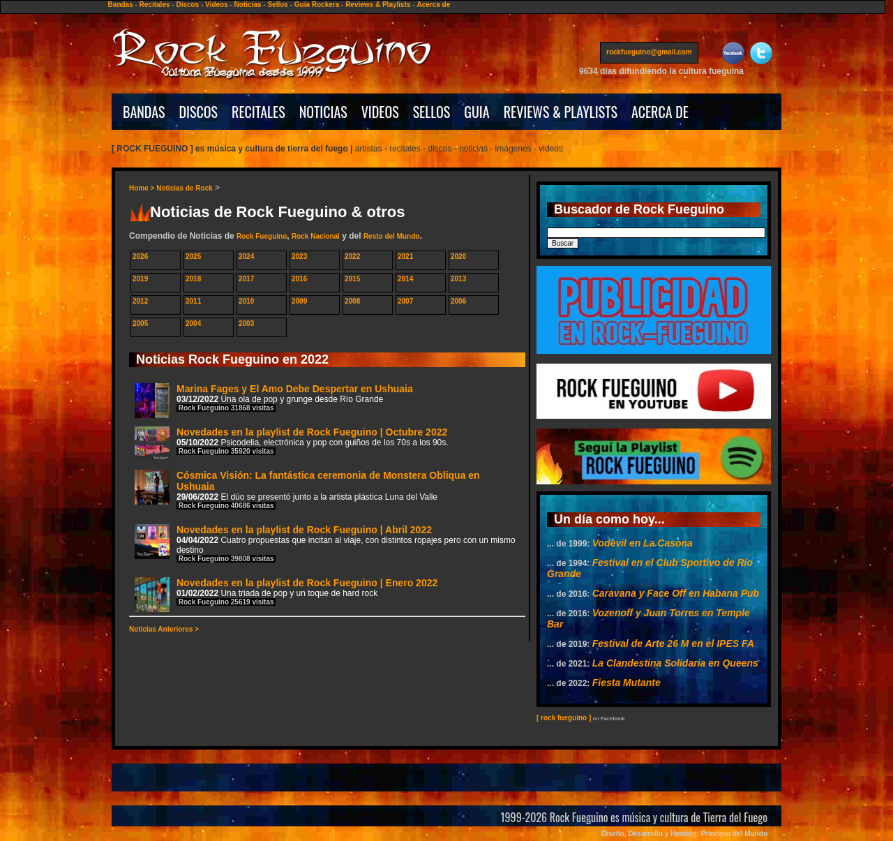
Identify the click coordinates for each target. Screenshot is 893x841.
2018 (193, 279)
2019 (140, 279)
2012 (140, 301)
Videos (216, 4)
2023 (299, 256)
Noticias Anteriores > (164, 629)
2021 (405, 256)
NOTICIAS (323, 111)
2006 (458, 301)
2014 (405, 279)
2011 (193, 301)
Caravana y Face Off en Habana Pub (675, 593)
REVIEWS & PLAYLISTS (560, 111)
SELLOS (432, 111)
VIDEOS (380, 111)
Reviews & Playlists (377, 4)
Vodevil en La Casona (642, 543)
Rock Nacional (316, 236)
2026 (140, 256)
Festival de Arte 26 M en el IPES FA (673, 643)
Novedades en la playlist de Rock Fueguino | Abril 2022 (325, 543)
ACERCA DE (660, 111)
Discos (187, 4)
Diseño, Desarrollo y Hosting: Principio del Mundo (684, 834)
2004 (193, 323)
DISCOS (198, 111)
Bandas (120, 4)
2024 (246, 256)
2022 (352, 256)
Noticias (248, 4)
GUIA (476, 111)
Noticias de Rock (184, 188)
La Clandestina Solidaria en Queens (675, 663)
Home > (142, 188)
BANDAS (144, 111)
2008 (352, 301)
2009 (299, 301)
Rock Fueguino (262, 236)
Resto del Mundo (391, 236)
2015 (352, 279)
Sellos (277, 4)
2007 (405, 301)
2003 (246, 323)
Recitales (155, 4)
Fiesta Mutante (626, 682)
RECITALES (258, 111)
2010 (246, 301)
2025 (193, 256)
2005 (140, 323)
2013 (458, 279)
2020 (458, 256)
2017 (246, 279)
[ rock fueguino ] (563, 718)
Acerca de (433, 4)
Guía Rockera (316, 4)
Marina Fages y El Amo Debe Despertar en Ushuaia (274, 400)
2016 (299, 279)
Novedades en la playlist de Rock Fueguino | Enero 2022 (286, 594)
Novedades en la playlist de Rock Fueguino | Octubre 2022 (292, 443)
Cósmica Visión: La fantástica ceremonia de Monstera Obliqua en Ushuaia (307, 489)
